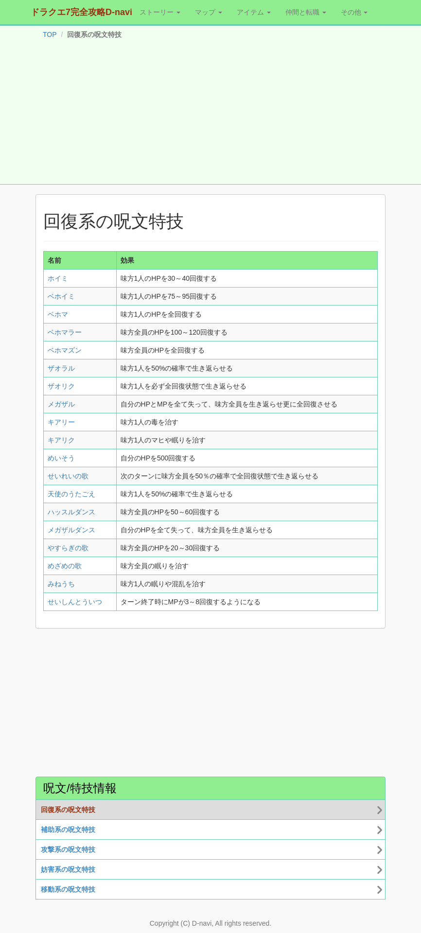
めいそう (61, 458)
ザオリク (61, 386)
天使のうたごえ (71, 494)
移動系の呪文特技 (68, 889)
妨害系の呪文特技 (68, 869)
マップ (208, 12)
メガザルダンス (71, 530)
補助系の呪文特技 (68, 829)
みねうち (61, 584)
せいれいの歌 (68, 476)
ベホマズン (65, 350)
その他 (354, 12)
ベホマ (58, 314)
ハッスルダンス (71, 512)
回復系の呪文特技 (68, 810)
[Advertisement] (210, 114)
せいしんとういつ (75, 602)
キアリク (61, 440)
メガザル (61, 404)
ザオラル (61, 368)
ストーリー (160, 12)
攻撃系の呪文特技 (68, 849)
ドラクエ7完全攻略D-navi (81, 12)
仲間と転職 (305, 12)
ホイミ (58, 278)
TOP (50, 34)
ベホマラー (65, 332)
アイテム (254, 12)
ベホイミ (61, 296)
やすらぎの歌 (68, 548)
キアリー (61, 422)
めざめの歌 (65, 566)
